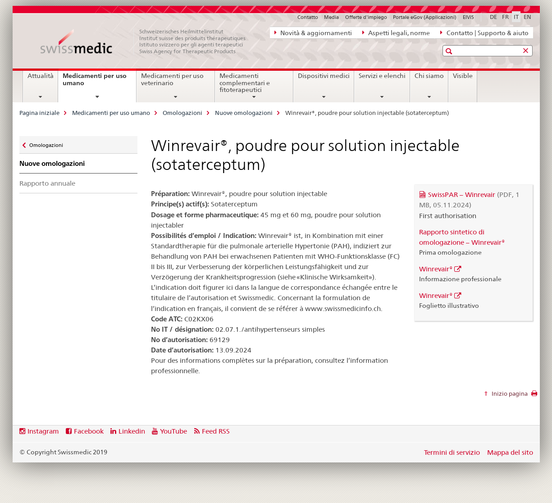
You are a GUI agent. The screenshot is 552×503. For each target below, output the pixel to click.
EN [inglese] (527, 16)
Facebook (89, 431)
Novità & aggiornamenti (313, 32)
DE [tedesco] (493, 16)
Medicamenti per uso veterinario (172, 79)
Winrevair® (436, 269)
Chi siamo (429, 75)
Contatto (307, 17)
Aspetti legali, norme (396, 32)
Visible (463, 75)
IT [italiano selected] (516, 16)
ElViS (468, 17)
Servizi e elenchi (382, 75)
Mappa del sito (510, 452)
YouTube (173, 431)
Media (331, 17)
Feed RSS (216, 431)
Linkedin (132, 431)
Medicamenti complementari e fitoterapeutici (244, 83)
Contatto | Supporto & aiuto (484, 32)
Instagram (43, 431)
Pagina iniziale (39, 112)
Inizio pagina (509, 393)
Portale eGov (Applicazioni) (424, 17)
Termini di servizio (452, 452)
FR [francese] (505, 16)
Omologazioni (182, 112)
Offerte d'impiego (366, 17)
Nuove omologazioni (244, 112)
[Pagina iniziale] (147, 41)
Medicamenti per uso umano (95, 83)
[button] (450, 51)
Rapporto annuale (47, 183)
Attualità (40, 75)
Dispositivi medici (324, 75)
